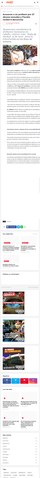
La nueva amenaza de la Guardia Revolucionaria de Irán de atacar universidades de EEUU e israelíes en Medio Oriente (19, 6)
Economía (20, 441)
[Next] (38, 6)
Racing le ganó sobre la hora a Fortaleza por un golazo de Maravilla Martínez (29, 403)
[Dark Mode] (35, 2)
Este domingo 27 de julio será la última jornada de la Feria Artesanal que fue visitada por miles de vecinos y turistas (11, 404)
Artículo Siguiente (33, 287)
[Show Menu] (2, 2)
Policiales (9, 11)
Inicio (4, 11)
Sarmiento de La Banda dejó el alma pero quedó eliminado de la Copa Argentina (11, 423)
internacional (20, 449)
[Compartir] (36, 24)
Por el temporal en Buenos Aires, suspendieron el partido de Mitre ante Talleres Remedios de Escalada (28, 424)
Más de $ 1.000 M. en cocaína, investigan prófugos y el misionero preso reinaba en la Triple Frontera (11, 248)
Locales (20, 452)
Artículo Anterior (6, 287)
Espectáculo (20, 443)
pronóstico (20, 463)
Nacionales (20, 454)
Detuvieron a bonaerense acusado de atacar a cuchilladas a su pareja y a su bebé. (28, 248)
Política (20, 460)
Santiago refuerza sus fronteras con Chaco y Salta (10, 265)
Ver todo (35, 233)
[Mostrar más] (24, 226)
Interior (20, 446)
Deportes (20, 438)
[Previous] (36, 6)
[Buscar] (38, 2)
